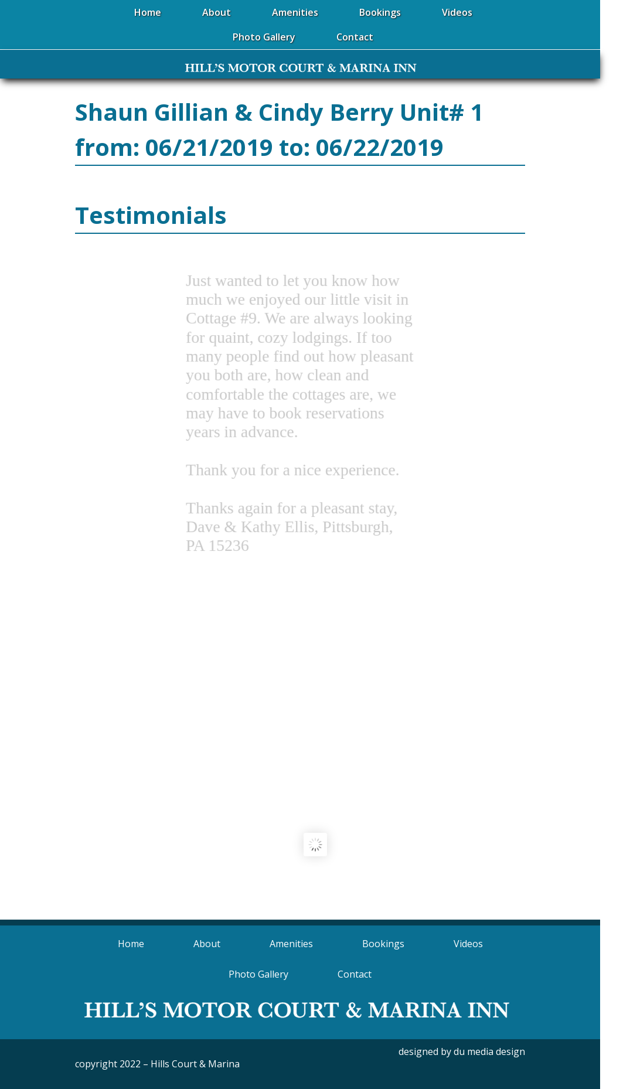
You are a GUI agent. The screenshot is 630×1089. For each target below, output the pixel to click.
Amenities (291, 943)
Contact (355, 974)
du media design (489, 1051)
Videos (468, 943)
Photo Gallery (258, 974)
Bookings (383, 943)
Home (131, 943)
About (206, 943)
